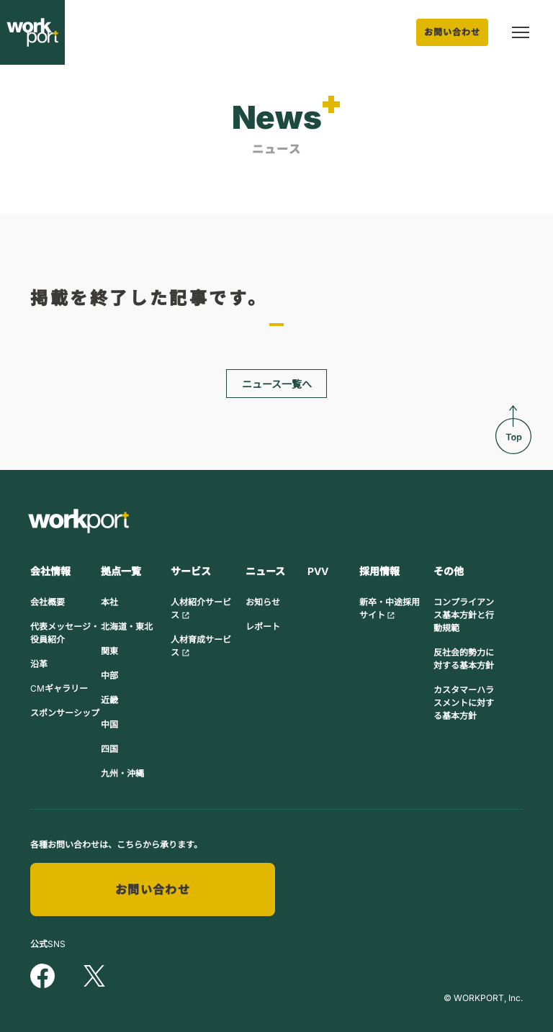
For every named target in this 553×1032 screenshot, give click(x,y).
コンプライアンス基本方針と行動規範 (463, 615)
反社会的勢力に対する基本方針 (463, 659)
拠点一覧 (121, 571)
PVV (317, 571)
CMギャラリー (59, 688)
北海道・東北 (127, 626)
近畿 (109, 699)
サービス (191, 571)
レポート (263, 626)
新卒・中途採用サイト (389, 608)
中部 (109, 675)
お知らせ (263, 602)
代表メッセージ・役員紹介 (64, 633)
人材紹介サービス (201, 608)
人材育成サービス (201, 646)
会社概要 (47, 602)
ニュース (265, 571)
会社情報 (50, 571)
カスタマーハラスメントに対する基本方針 (463, 702)
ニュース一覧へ (277, 384)
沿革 (39, 663)
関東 (109, 651)
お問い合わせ (452, 32)
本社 (109, 602)
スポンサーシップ (64, 712)
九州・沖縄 (122, 773)
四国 (109, 748)
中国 (109, 724)
